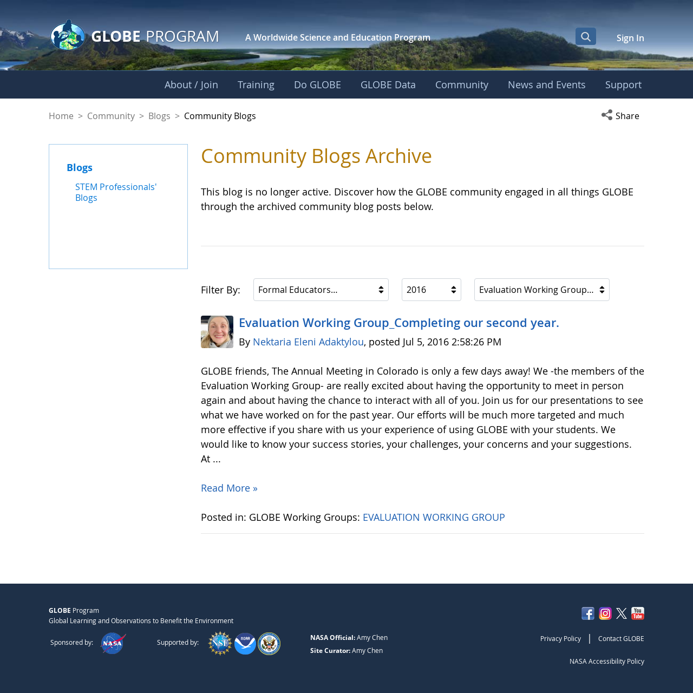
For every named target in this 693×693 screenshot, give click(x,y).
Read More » (229, 487)
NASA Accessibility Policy (607, 661)
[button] (622, 115)
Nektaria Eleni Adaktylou (308, 341)
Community (111, 116)
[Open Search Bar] (586, 36)
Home (61, 116)
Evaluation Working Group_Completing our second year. (399, 323)
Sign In (630, 38)
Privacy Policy (560, 638)
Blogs (159, 116)
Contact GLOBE (621, 638)
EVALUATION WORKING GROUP (435, 517)
